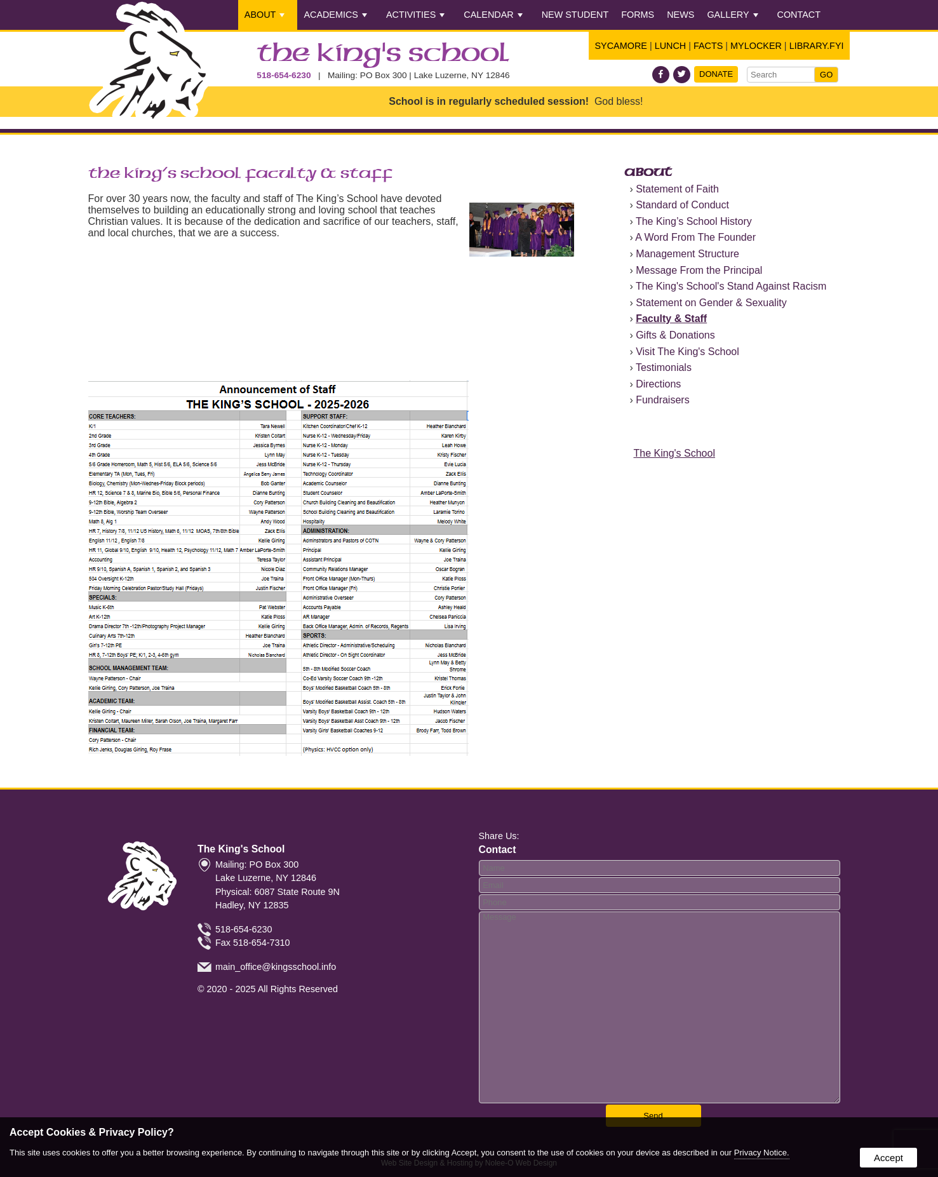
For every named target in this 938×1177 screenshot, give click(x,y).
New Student (575, 15)
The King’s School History (694, 221)
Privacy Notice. (761, 1152)
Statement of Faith (677, 189)
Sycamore (621, 46)
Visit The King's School (687, 351)
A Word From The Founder (695, 237)
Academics (335, 15)
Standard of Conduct (682, 204)
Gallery (732, 15)
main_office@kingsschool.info (275, 967)
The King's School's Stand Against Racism (731, 286)
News (680, 15)
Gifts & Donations (675, 335)
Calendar (493, 15)
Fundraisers (662, 399)
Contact (799, 15)
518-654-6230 (284, 75)
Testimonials (664, 367)
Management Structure (687, 253)
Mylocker (756, 46)
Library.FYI (816, 46)
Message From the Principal (699, 270)
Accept (888, 1157)
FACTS (708, 46)
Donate (716, 74)
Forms (637, 15)
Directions (658, 384)
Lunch (671, 46)
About (265, 15)
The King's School (383, 54)
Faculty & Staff (671, 318)
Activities (415, 15)
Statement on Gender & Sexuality (711, 302)
